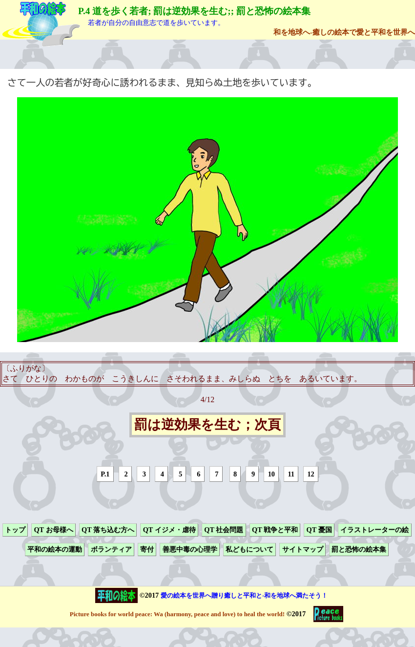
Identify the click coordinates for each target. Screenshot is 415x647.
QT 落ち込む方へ (108, 530)
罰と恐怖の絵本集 (359, 550)
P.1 (105, 474)
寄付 (147, 550)
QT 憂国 (319, 530)
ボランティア (111, 550)
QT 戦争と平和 (275, 530)
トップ (15, 530)
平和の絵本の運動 (54, 550)
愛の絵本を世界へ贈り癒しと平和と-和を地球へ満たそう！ (244, 595)
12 (310, 474)
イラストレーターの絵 (374, 530)
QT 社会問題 (223, 530)
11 (291, 474)
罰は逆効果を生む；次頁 (207, 425)
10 (271, 474)
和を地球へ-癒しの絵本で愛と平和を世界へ (344, 32)
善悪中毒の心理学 (190, 550)
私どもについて (249, 550)
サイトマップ (302, 550)
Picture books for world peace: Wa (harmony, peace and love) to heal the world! (177, 614)
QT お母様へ (53, 530)
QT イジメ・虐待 (169, 530)
